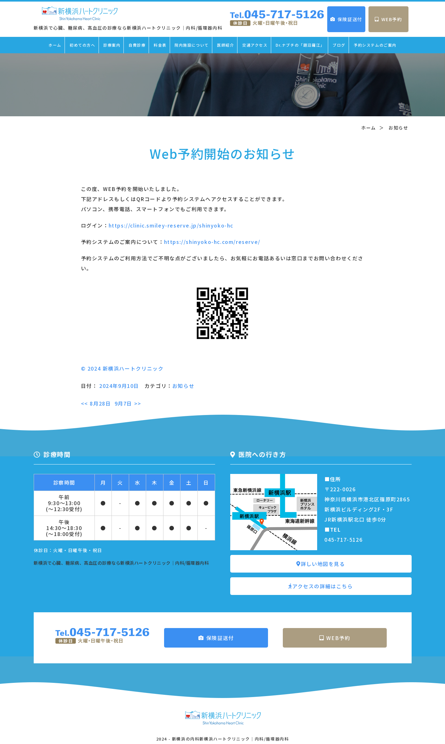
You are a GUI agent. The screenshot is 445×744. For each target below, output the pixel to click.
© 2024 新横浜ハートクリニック (122, 368)
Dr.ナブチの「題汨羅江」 (300, 45)
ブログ (339, 45)
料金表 (160, 45)
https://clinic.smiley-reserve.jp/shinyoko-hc (171, 225)
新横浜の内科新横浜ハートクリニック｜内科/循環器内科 (230, 739)
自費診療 (136, 45)
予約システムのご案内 (375, 45)
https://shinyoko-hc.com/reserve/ (212, 241)
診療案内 (111, 45)
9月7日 (128, 403)
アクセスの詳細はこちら (320, 586)
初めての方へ (82, 45)
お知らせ (183, 385)
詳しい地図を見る (320, 564)
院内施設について (191, 45)
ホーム (54, 45)
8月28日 (96, 403)
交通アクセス (255, 45)
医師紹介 (225, 45)
